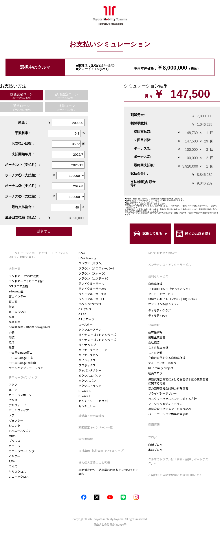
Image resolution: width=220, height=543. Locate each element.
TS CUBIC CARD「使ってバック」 (169, 289)
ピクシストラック (90, 391)
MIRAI (12, 436)
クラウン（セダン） (91, 268)
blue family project (160, 368)
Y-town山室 (16, 291)
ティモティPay (157, 315)
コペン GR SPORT (90, 309)
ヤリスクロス (17, 471)
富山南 (13, 301)
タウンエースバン (90, 334)
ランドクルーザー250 (92, 294)
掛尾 (12, 307)
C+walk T (85, 401)
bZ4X (82, 258)
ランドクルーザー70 (91, 288)
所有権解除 (155, 332)
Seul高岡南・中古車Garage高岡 (29, 327)
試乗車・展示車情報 (91, 421)
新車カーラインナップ (23, 377)
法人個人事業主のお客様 (94, 467)
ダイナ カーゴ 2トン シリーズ (97, 345)
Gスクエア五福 (18, 286)
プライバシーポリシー (162, 393)
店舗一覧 (14, 268)
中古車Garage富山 (21, 352)
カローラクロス (89, 253)
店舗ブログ (155, 445)
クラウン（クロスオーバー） (97, 273)
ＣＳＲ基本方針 (158, 347)
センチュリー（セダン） (94, 406)
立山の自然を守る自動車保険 (166, 358)
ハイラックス (87, 365)
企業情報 (154, 325)
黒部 (12, 347)
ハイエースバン (89, 360)
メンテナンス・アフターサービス (169, 264)
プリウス (14, 441)
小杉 (12, 332)
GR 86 (82, 319)
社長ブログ (155, 373)
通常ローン (21, 107)
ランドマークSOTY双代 (23, 276)
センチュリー (87, 411)
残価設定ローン (21, 95)
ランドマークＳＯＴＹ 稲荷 (26, 281)
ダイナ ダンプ (87, 350)
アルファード (17, 405)
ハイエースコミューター (94, 355)
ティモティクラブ (159, 310)
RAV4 (12, 461)
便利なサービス (158, 276)
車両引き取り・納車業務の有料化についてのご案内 (109, 477)
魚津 (12, 342)
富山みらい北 (17, 312)
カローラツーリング (22, 451)
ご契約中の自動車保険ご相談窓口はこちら (175, 475)
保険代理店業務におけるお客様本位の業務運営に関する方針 (178, 381)
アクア (13, 384)
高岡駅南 (14, 322)
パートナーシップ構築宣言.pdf (168, 414)
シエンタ (14, 425)
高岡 (12, 317)
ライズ (13, 466)
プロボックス (87, 370)
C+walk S (85, 396)
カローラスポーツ (20, 395)
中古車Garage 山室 (21, 358)
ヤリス (13, 400)
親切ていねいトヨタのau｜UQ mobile (172, 299)
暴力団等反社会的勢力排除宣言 (168, 388)
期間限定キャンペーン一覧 (96, 432)
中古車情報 (86, 444)
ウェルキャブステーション (26, 368)
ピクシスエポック (90, 381)
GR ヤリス (85, 314)
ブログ (152, 437)
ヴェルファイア (19, 410)
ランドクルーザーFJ (91, 304)
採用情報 (154, 425)
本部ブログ (155, 450)
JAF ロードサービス (161, 294)
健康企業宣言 (156, 337)
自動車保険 (155, 284)
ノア (12, 415)
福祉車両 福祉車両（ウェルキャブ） (103, 456)
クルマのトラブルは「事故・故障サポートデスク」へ (178, 461)
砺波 (12, 337)
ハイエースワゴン (20, 430)
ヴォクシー (16, 420)
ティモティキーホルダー (163, 363)
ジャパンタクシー (90, 375)
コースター (86, 329)
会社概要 (154, 342)
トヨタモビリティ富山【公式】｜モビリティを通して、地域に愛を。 (38, 255)
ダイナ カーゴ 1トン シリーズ (97, 340)
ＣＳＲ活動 (155, 353)
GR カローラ (86, 324)
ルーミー (14, 390)
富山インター (17, 296)
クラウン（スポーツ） (93, 278)
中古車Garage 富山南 (22, 363)
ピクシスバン (87, 386)
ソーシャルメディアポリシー (166, 404)
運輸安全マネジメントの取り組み (169, 409)
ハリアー (14, 456)
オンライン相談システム (164, 304)
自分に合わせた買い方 (162, 253)
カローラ (14, 446)
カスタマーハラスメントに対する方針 (172, 399)
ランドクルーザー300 (92, 299)
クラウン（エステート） (94, 283)
